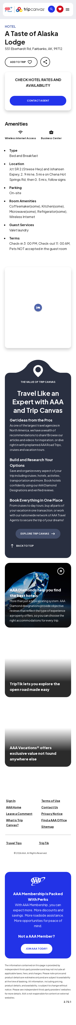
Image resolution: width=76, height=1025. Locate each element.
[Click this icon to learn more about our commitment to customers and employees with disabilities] (11, 867)
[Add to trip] (38, 308)
